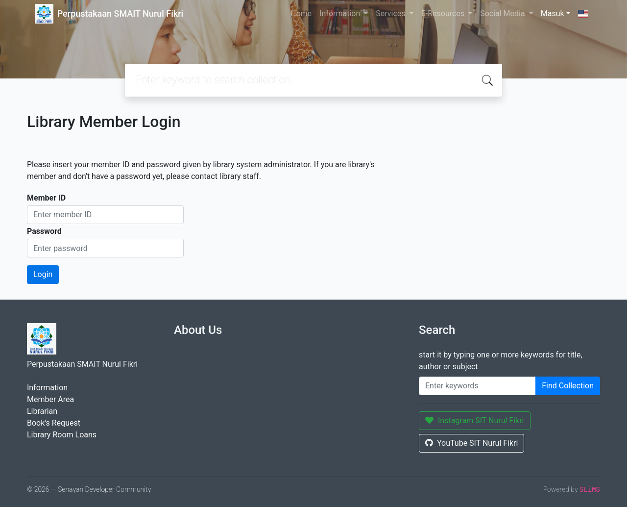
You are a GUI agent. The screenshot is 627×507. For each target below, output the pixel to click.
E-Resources (443, 13)
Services (391, 13)
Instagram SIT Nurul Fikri (474, 420)
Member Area (50, 399)
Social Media (503, 13)
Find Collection (568, 385)
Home (301, 13)
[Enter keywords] (477, 386)
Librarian (42, 411)
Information (340, 13)
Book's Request (53, 423)
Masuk (552, 13)
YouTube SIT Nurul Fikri (471, 443)
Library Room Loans (61, 434)
